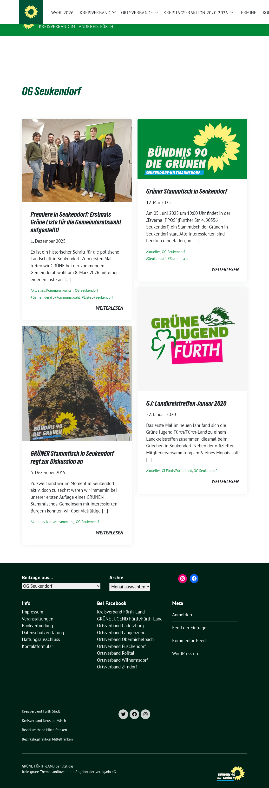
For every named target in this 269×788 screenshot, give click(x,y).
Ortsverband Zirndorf (117, 659)
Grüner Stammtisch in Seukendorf (186, 184)
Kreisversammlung (60, 514)
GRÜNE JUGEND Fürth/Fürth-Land (130, 611)
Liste (87, 290)
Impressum (32, 604)
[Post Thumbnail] (77, 152)
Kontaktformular (37, 639)
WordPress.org (185, 646)
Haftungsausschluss (41, 632)
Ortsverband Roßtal (115, 645)
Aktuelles (38, 283)
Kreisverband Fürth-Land (121, 604)
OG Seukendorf (86, 283)
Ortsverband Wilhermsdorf (122, 652)
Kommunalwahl (68, 290)
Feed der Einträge (189, 620)
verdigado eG (106, 764)
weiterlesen (109, 300)
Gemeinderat (42, 290)
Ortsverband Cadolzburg (120, 618)
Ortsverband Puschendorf (121, 639)
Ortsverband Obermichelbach (125, 632)
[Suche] (232, 4)
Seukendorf (104, 290)
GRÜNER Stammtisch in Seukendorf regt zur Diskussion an (72, 450)
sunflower (59, 764)
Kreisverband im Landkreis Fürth (76, 26)
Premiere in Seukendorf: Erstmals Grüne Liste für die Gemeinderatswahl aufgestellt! (76, 214)
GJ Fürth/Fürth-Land (177, 463)
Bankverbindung (37, 618)
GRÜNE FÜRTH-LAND (62, 19)
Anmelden (182, 607)
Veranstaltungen (37, 611)
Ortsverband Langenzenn (121, 625)
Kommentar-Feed (189, 633)
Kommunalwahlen (59, 283)
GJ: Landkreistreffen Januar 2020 (186, 396)
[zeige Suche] (238, 4)
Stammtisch (179, 251)
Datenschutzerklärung (43, 625)
